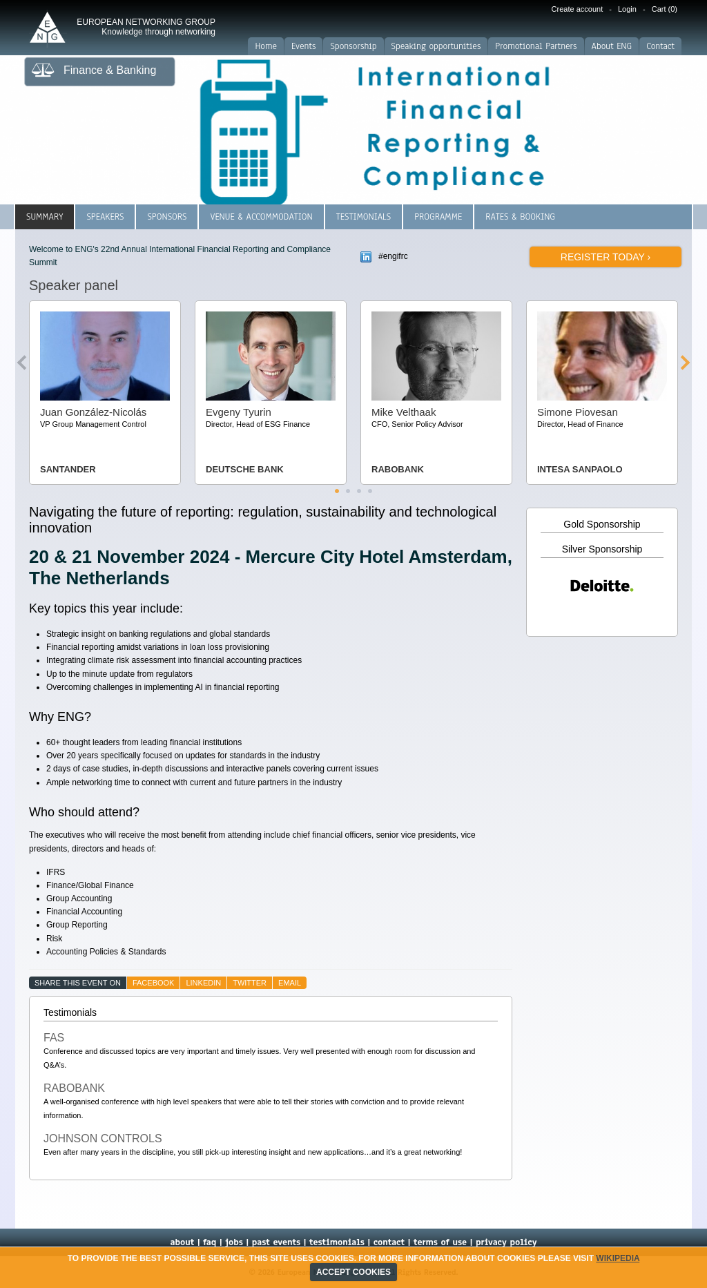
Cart (664, 9)
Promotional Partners (536, 46)
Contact (660, 46)
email (289, 983)
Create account (577, 9)
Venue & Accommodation (261, 217)
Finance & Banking (110, 70)
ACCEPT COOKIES (353, 1272)
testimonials (337, 1242)
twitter (250, 983)
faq (209, 1242)
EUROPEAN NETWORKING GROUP (146, 27)
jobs (234, 1242)
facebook (154, 983)
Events (303, 46)
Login (627, 9)
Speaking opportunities (436, 46)
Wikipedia (617, 1258)
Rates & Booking (520, 217)
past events (276, 1242)
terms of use (440, 1242)
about (182, 1242)
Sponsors (166, 217)
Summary (44, 217)
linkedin (203, 983)
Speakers (105, 217)
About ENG (612, 46)
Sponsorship (353, 46)
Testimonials (363, 217)
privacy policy (506, 1242)
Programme (438, 217)
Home (266, 46)
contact (389, 1242)
